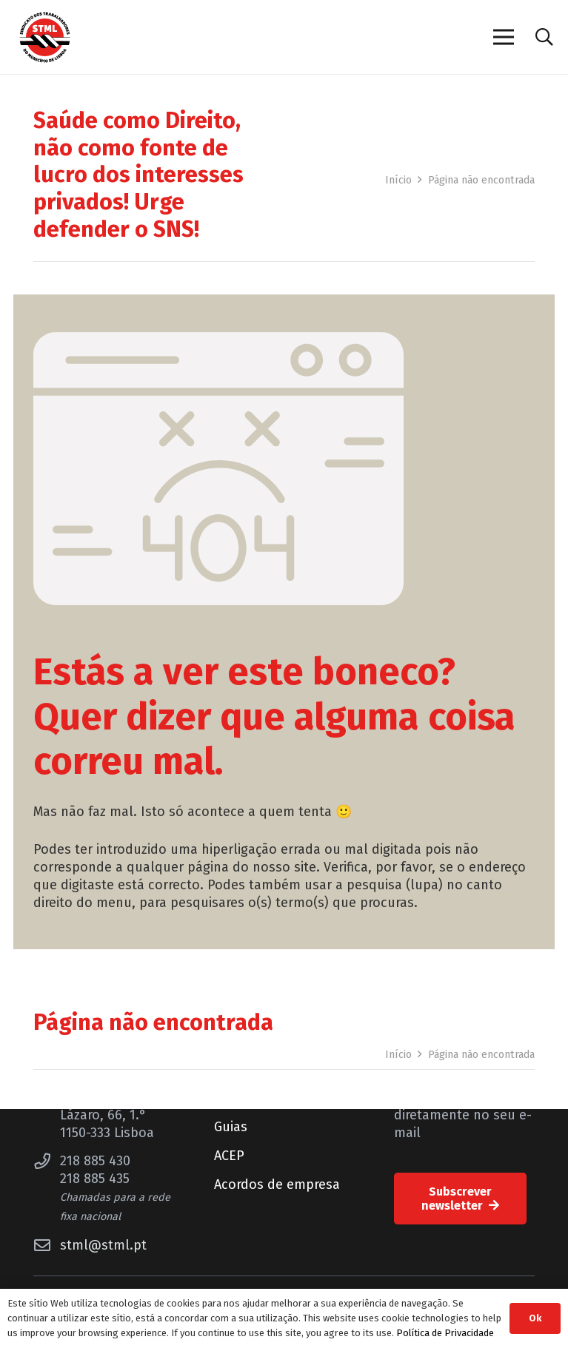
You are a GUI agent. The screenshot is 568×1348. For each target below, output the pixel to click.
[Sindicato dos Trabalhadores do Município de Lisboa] (44, 37)
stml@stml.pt (103, 1245)
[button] (544, 36)
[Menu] (503, 36)
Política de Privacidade (445, 1332)
